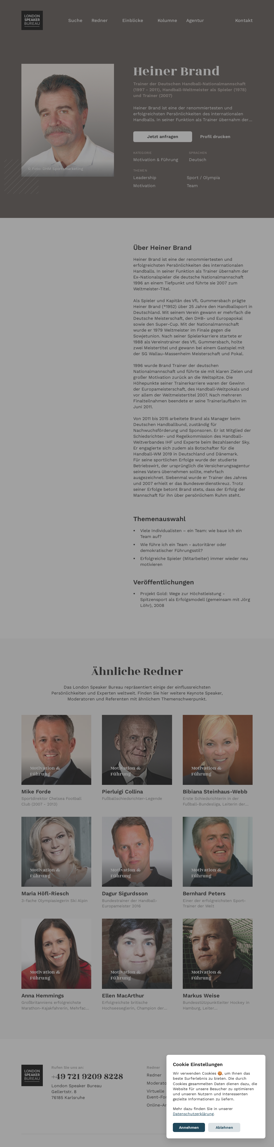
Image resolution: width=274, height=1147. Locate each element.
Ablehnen (224, 1127)
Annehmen (189, 1127)
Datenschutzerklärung (193, 1114)
